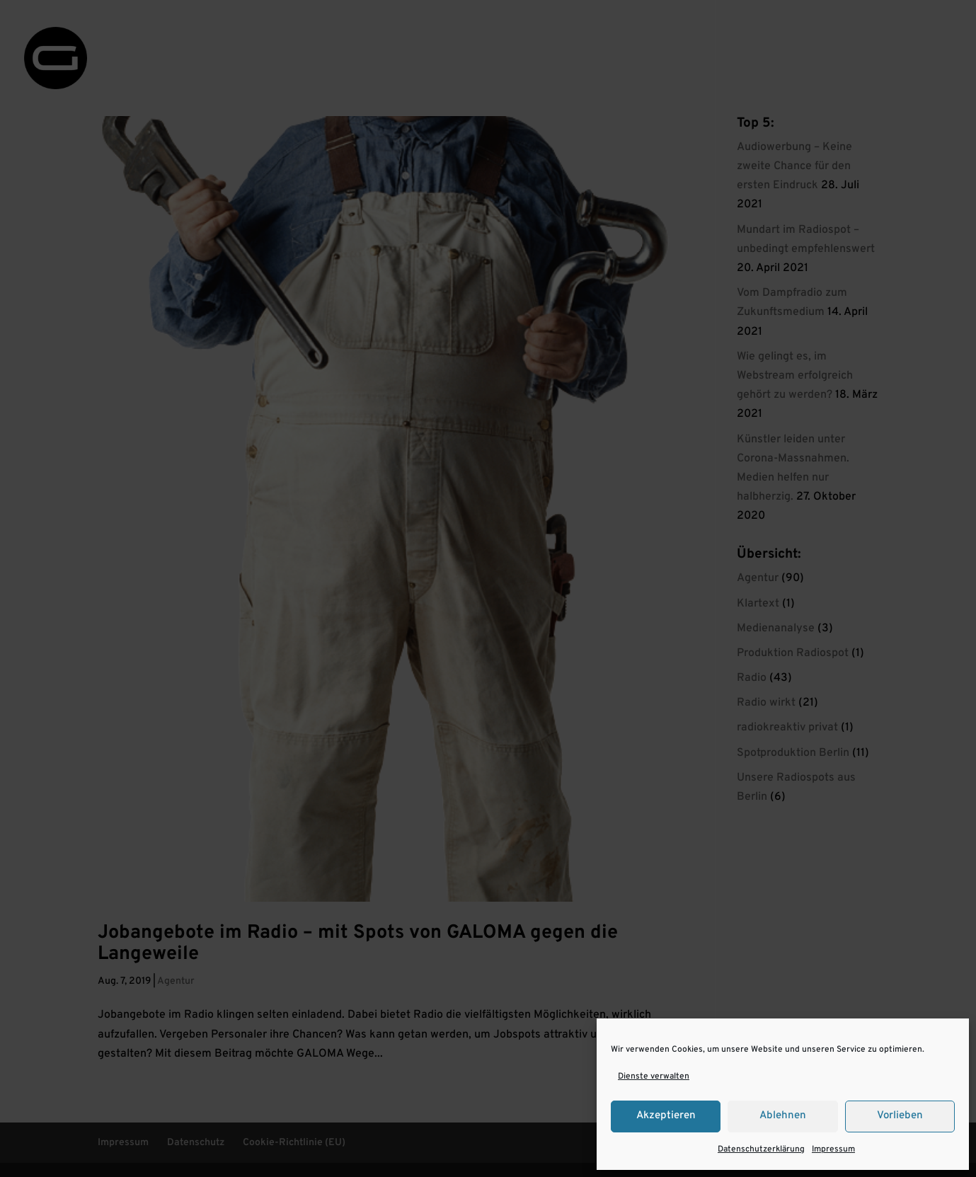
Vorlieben (900, 1116)
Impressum (833, 1149)
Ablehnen (782, 1116)
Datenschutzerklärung (761, 1149)
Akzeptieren (666, 1116)
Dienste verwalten (653, 1076)
